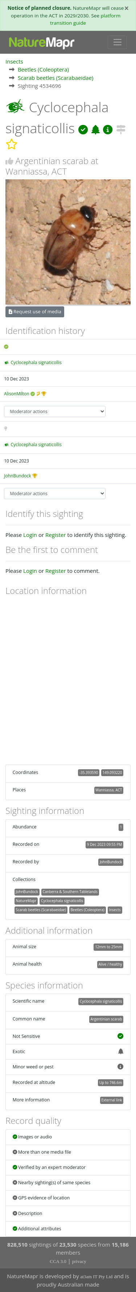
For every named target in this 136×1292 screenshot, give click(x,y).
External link (111, 1100)
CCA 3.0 (58, 1261)
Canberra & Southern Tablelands (70, 891)
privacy (79, 1261)
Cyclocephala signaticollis (36, 362)
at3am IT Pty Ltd (96, 1276)
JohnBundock (17, 476)
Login (30, 534)
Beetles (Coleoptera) (43, 69)
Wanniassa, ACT (108, 789)
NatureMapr (26, 900)
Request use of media (35, 311)
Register (55, 534)
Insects (14, 61)
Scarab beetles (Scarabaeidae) (56, 77)
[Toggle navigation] (117, 42)
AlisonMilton (16, 394)
